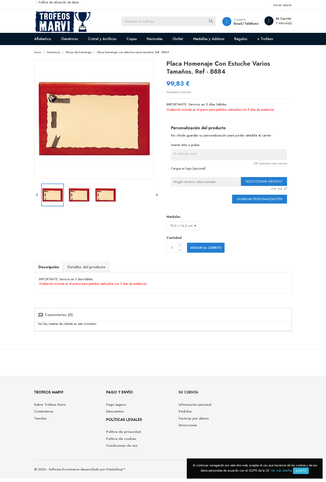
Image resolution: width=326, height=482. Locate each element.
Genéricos (72, 38)
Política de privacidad (119, 434)
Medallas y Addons (212, 38)
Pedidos (172, 414)
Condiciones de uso (117, 448)
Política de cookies (117, 441)
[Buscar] (170, 21)
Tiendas (43, 421)
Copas (134, 38)
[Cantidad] (171, 248)
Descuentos (110, 414)
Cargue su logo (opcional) (188, 169)
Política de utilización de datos (62, 2)
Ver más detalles (281, 470)
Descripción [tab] (52, 267)
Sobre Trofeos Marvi (53, 407)
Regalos (243, 38)
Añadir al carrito (205, 248)
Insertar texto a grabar (185, 145)
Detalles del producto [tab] (89, 267)
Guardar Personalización (256, 199)
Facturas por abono (181, 421)
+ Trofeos (268, 38)
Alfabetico (45, 38)
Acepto (300, 471)
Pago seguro (112, 407)
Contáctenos (47, 414)
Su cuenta (176, 395)
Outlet (181, 38)
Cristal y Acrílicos (105, 38)
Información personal (182, 407)
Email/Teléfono (242, 24)
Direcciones (175, 428)
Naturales (158, 38)
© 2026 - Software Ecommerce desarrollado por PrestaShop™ (82, 473)
